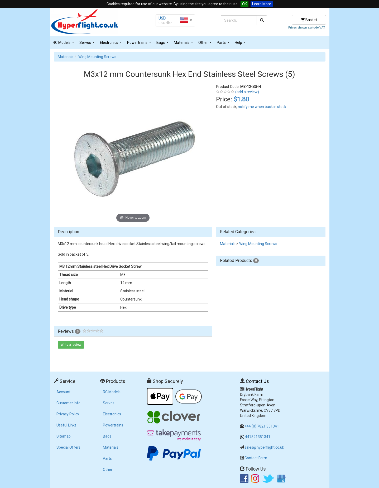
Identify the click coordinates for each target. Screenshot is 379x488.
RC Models (64, 44)
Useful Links (66, 425)
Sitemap (63, 436)
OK (244, 4)
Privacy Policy (67, 414)
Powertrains (139, 44)
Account (63, 392)
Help (241, 44)
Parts (224, 44)
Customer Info (68, 403)
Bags (163, 44)
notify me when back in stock (262, 107)
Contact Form (255, 458)
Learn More (261, 4)
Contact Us (257, 381)
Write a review (71, 344)
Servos (87, 44)
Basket (309, 20)
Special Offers (68, 447)
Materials (184, 44)
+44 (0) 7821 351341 (261, 426)
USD (162, 18)
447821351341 (257, 437)
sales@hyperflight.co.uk (264, 447)
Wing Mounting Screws (97, 57)
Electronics (111, 44)
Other (205, 44)
